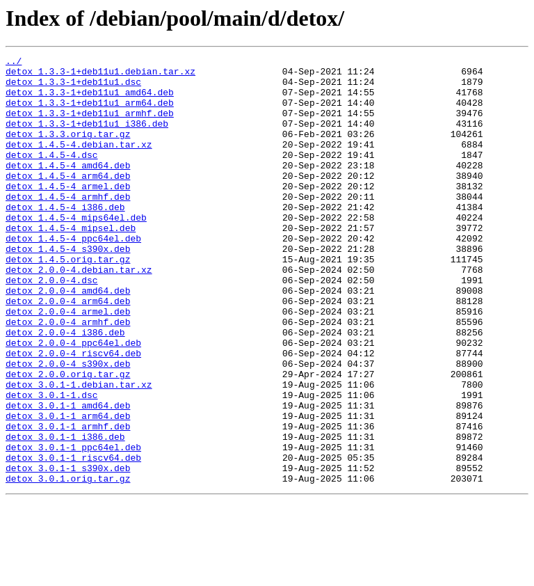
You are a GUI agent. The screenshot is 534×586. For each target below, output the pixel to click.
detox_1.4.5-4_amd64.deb (68, 188)
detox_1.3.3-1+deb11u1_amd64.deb (90, 100)
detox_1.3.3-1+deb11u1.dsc (73, 87)
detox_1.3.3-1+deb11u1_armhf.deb (90, 125)
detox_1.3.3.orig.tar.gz (68, 150)
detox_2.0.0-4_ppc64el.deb (73, 401)
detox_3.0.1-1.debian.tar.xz (79, 451)
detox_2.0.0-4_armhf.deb (68, 376)
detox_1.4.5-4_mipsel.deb (71, 263)
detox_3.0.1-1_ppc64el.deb (73, 526)
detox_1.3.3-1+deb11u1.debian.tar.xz (100, 75)
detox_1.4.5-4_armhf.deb (68, 225)
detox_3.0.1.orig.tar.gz (68, 563)
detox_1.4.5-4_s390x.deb (68, 288)
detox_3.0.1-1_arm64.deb (68, 488)
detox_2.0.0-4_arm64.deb (68, 351)
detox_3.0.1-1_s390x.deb (68, 551)
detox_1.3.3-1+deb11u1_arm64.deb (90, 112)
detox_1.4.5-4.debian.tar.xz (79, 163)
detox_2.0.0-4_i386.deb (65, 388)
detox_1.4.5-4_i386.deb (65, 238)
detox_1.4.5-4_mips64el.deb (76, 250)
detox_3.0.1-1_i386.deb (65, 513)
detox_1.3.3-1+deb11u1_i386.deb (87, 138)
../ (14, 62)
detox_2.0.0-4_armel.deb (68, 363)
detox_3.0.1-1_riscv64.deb (73, 538)
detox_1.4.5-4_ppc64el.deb (73, 275)
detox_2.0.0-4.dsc (52, 325)
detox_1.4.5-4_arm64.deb (68, 200)
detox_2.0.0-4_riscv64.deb (73, 413)
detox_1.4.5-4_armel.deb (68, 213)
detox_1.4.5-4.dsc (52, 175)
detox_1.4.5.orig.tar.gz (68, 300)
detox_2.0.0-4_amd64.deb (68, 338)
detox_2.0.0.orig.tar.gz (68, 438)
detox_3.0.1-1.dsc (52, 463)
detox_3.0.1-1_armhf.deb (68, 501)
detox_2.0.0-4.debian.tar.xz (79, 313)
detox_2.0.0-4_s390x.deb (68, 426)
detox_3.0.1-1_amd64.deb (68, 476)
